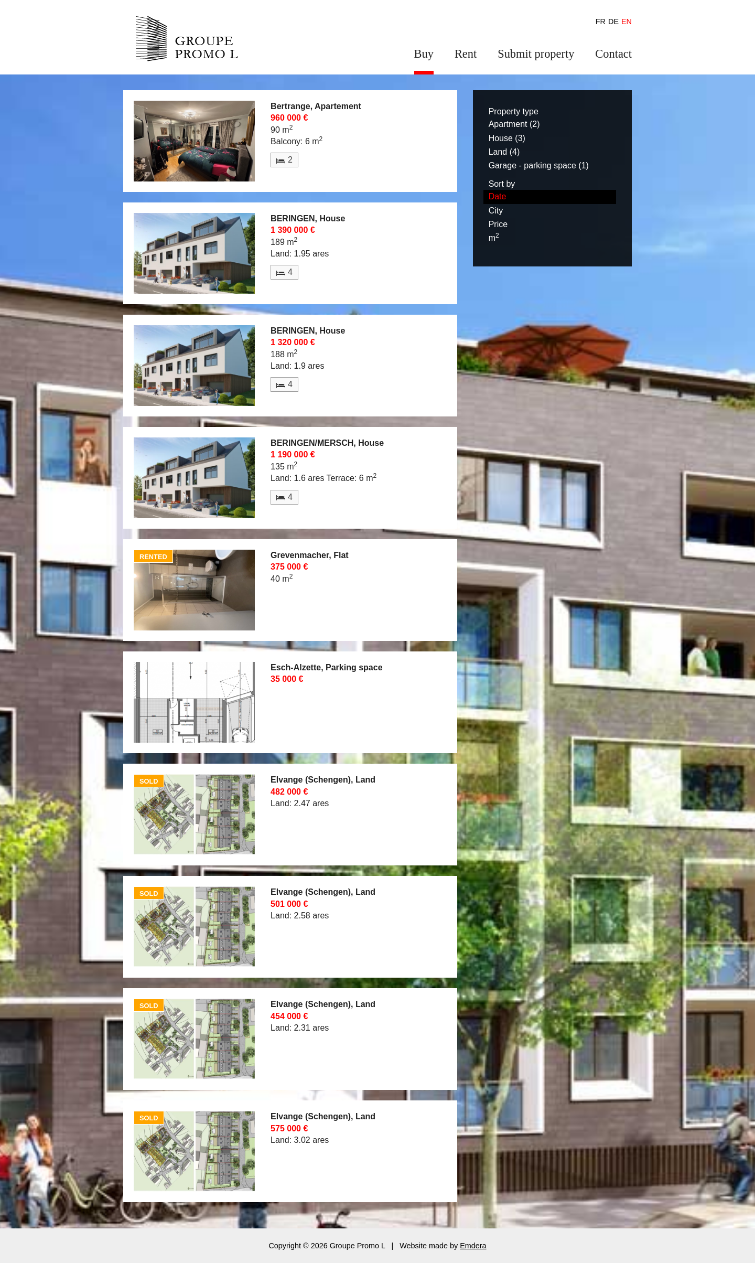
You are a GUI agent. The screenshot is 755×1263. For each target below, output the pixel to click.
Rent (466, 53)
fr (601, 21)
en (626, 21)
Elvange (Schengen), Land (323, 779)
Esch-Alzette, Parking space (326, 667)
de (613, 21)
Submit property (536, 53)
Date (497, 196)
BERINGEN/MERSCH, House (327, 442)
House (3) (507, 138)
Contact (613, 53)
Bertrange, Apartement (316, 106)
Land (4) (504, 151)
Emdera (473, 1245)
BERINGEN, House (308, 218)
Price (498, 224)
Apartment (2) (514, 124)
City (496, 210)
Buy (424, 53)
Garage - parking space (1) (539, 165)
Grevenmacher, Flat (310, 555)
